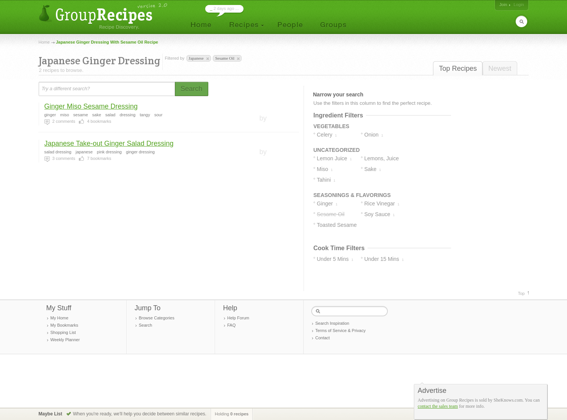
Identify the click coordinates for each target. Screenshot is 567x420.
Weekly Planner (65, 339)
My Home (60, 318)
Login (519, 4)
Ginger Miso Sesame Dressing (91, 106)
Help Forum (238, 318)
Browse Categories (157, 318)
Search (145, 325)
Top (521, 293)
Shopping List (63, 332)
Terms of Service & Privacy (340, 330)
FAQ (231, 325)
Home (44, 42)
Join (503, 4)
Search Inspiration (332, 323)
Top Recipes (458, 68)
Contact (322, 337)
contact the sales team (438, 406)
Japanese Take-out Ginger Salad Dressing (109, 143)
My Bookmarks (64, 325)
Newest (499, 68)
